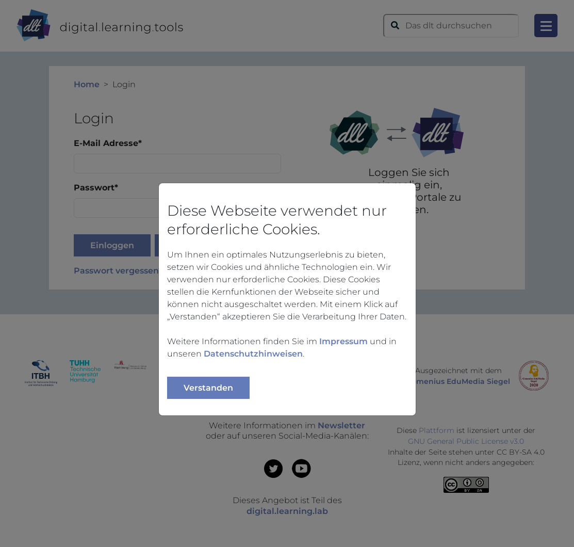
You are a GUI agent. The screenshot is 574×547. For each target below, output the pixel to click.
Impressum (343, 341)
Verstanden (208, 388)
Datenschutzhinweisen (253, 354)
